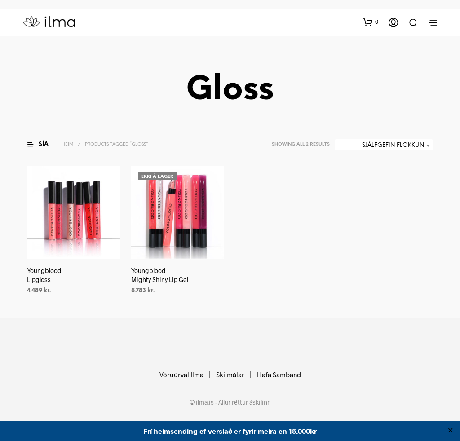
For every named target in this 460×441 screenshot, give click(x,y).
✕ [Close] (450, 431)
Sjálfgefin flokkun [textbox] (393, 145)
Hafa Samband (279, 374)
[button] (370, 22)
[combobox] (384, 145)
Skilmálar (230, 374)
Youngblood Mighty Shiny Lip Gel (159, 275)
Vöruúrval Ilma (181, 374)
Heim (67, 144)
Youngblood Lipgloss (44, 275)
